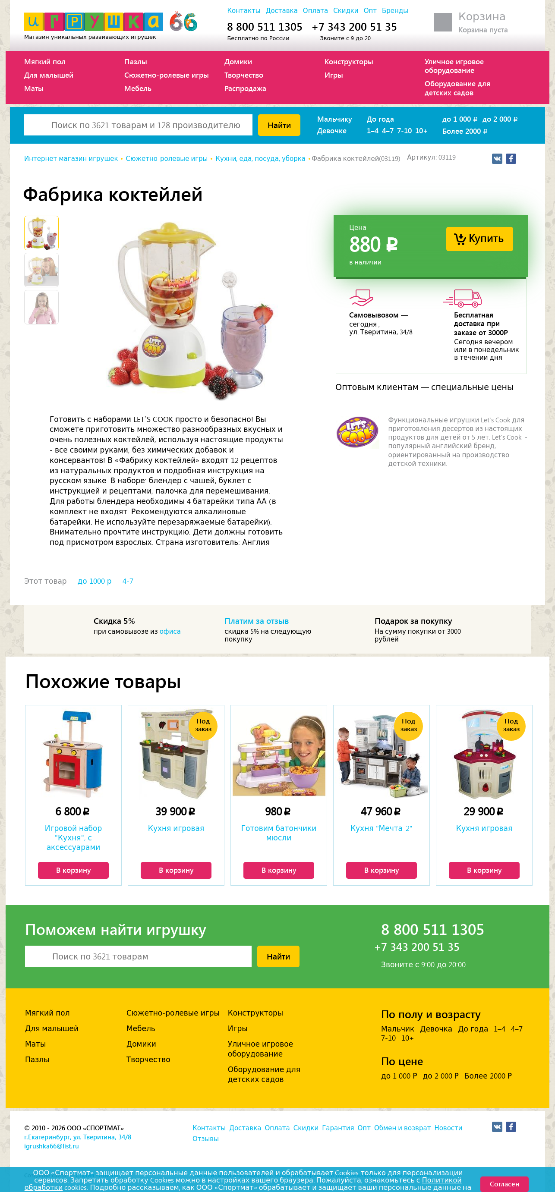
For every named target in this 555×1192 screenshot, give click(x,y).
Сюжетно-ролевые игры (166, 74)
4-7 (128, 581)
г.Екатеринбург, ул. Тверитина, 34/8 (77, 1136)
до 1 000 (460, 118)
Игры (334, 74)
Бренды (395, 11)
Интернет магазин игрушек (71, 159)
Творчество (243, 74)
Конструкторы (349, 61)
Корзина (482, 16)
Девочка (436, 1029)
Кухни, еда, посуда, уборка (260, 159)
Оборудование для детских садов (457, 88)
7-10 (404, 130)
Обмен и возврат (402, 1128)
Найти (279, 124)
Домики (238, 61)
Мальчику (334, 118)
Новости (448, 1128)
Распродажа (245, 88)
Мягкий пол (45, 61)
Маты (34, 88)
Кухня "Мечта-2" (381, 828)
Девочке (332, 130)
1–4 (372, 130)
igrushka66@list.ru (51, 1146)
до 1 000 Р (399, 1076)
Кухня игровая (176, 828)
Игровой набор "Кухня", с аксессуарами (73, 838)
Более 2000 (465, 130)
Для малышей (48, 74)
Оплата (315, 11)
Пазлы (135, 61)
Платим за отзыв (256, 620)
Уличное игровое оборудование (454, 66)
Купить (486, 237)
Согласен (504, 1183)
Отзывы (205, 1139)
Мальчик (397, 1029)
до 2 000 (500, 118)
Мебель (137, 88)
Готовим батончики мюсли (279, 833)
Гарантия (338, 1128)
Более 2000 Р (488, 1076)
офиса (170, 631)
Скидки (345, 11)
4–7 (388, 130)
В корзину (73, 869)
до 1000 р (95, 581)
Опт (370, 11)
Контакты (243, 11)
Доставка (282, 11)
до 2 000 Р (440, 1076)
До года (380, 118)
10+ (421, 130)
